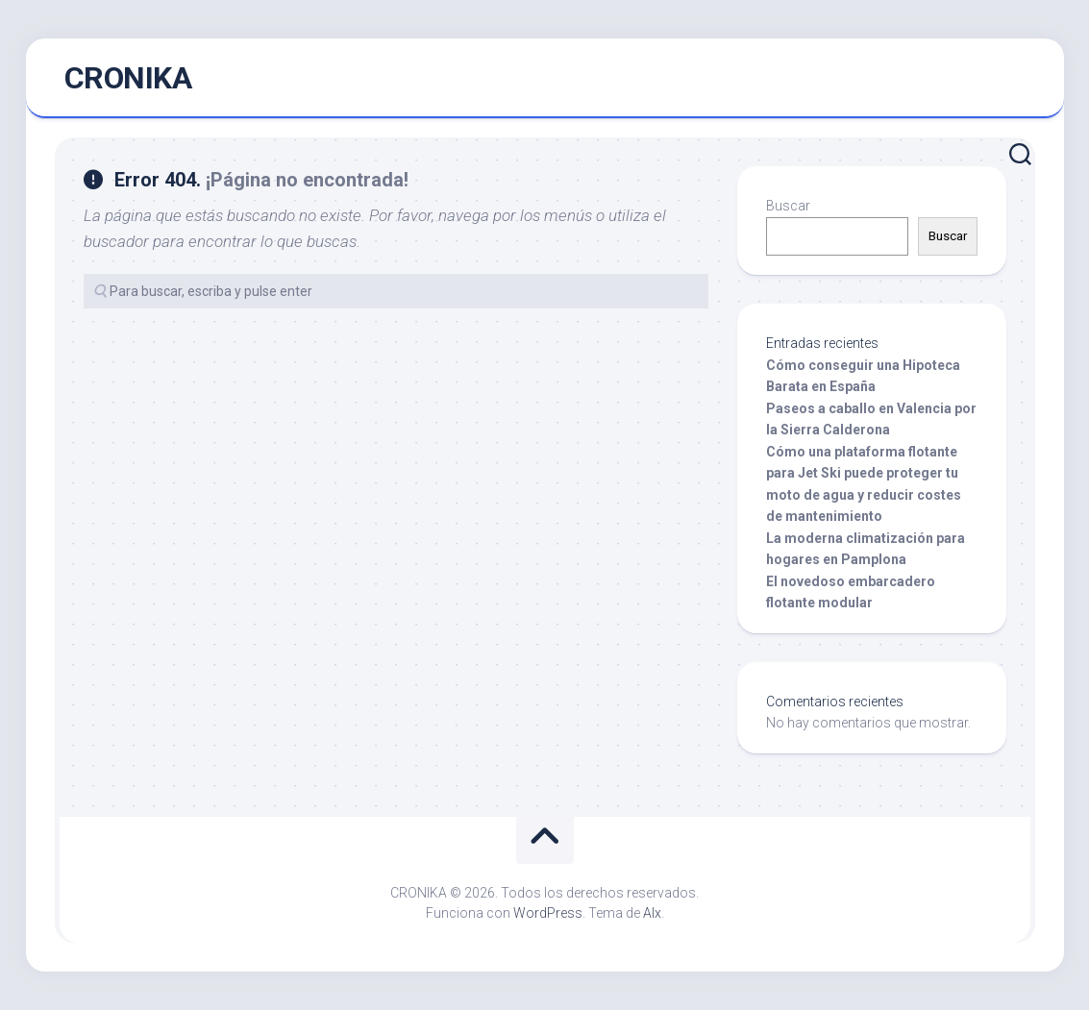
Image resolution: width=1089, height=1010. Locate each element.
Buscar (788, 205)
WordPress (547, 913)
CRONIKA (128, 78)
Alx (652, 913)
